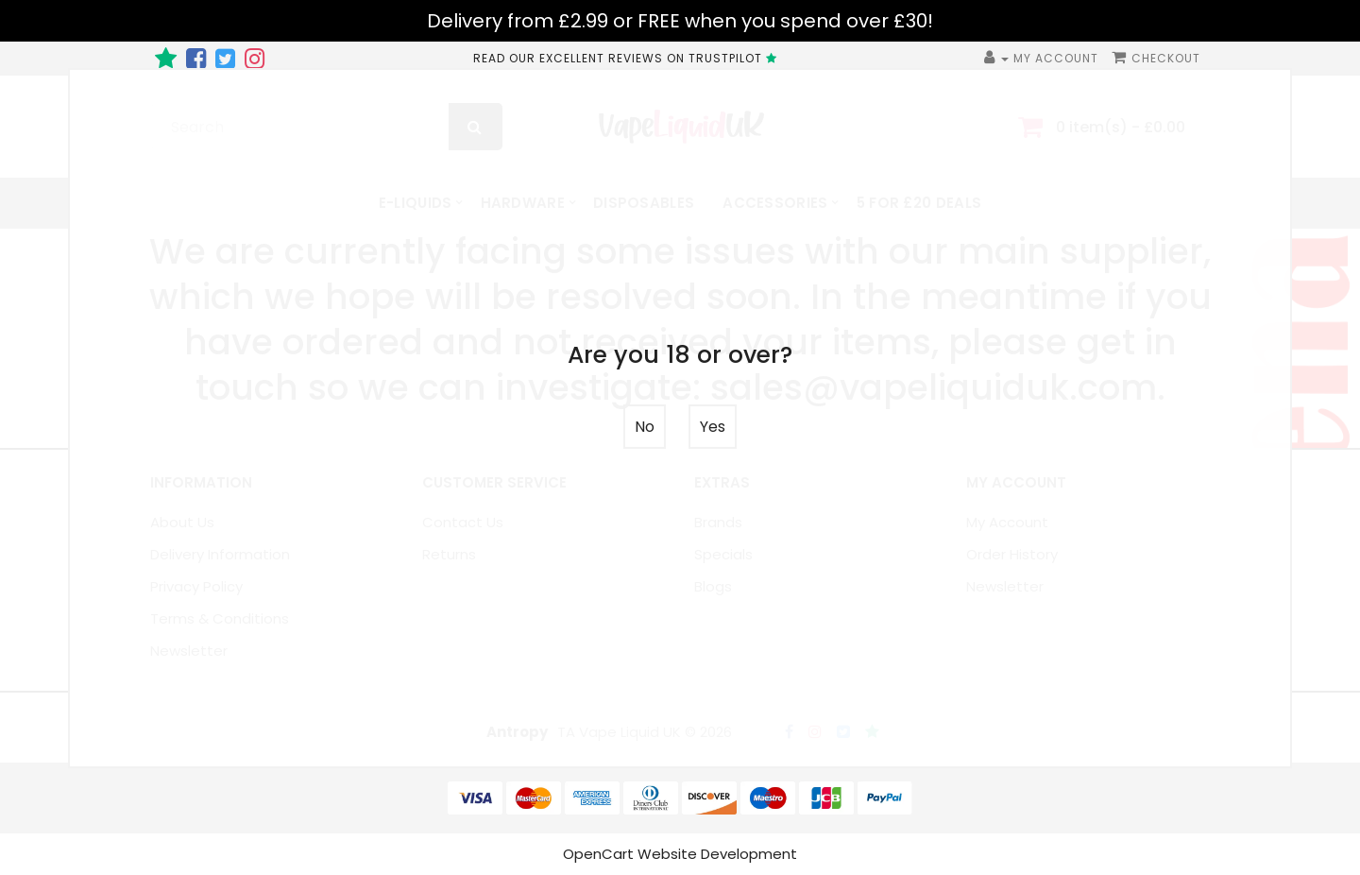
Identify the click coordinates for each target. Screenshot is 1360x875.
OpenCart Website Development (680, 854)
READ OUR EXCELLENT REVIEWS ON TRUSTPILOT (627, 58)
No (644, 427)
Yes (712, 427)
